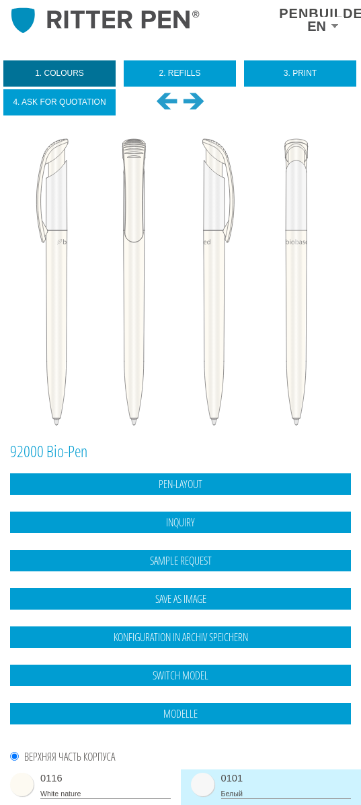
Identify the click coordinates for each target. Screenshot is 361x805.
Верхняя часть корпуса (69, 757)
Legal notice (269, 774)
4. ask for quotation (59, 102)
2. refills (179, 73)
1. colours (59, 73)
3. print (300, 73)
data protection (324, 774)
